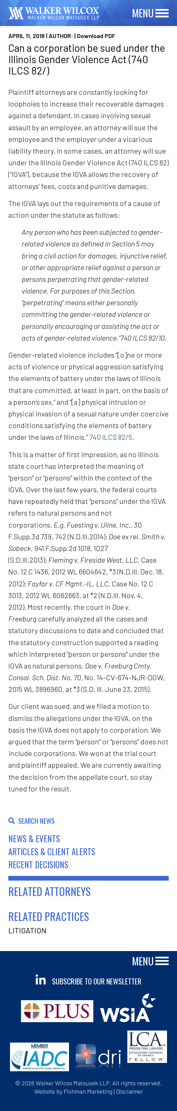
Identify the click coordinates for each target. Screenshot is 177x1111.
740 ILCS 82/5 (110, 436)
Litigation (27, 930)
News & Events (34, 838)
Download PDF (96, 35)
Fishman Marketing (88, 1091)
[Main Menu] (162, 13)
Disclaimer (129, 1091)
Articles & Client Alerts (51, 851)
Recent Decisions (38, 864)
